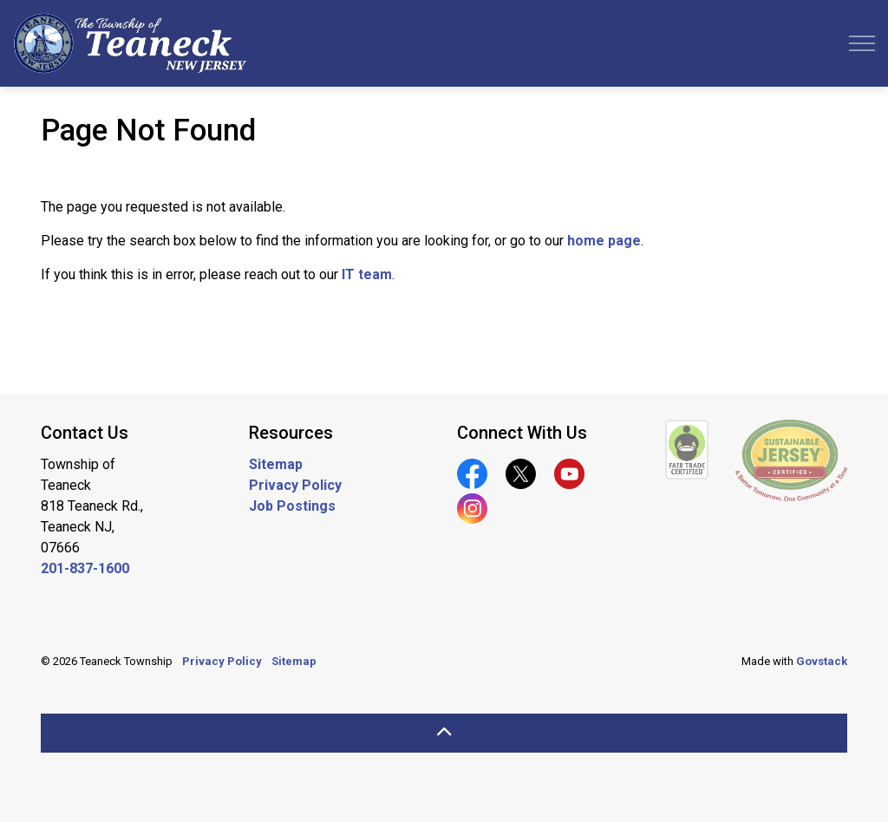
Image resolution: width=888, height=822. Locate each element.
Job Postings (292, 506)
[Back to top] (444, 733)
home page (604, 240)
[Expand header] (862, 43)
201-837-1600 (85, 568)
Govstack (821, 661)
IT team (367, 274)
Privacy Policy (295, 485)
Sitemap (276, 464)
